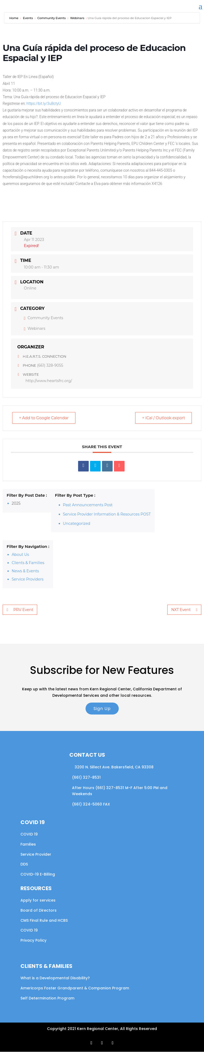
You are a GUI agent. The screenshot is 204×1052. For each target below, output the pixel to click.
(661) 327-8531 (86, 777)
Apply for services (38, 900)
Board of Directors (38, 910)
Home (14, 18)
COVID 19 (29, 834)
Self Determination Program (47, 998)
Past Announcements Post (88, 505)
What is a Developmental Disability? (55, 978)
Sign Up (102, 709)
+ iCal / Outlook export (162, 418)
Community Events (51, 18)
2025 (16, 503)
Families (28, 844)
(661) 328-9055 (50, 365)
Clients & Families (28, 563)
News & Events (25, 571)
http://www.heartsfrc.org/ (49, 380)
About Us (20, 554)
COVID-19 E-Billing (37, 874)
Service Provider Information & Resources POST (107, 514)
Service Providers (28, 579)
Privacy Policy (33, 940)
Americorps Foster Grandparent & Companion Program (74, 988)
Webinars (77, 18)
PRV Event (20, 610)
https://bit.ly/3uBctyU (44, 103)
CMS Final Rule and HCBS (44, 920)
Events (28, 18)
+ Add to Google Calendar (45, 418)
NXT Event (184, 610)
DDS (24, 864)
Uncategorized (76, 523)
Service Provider (35, 854)
